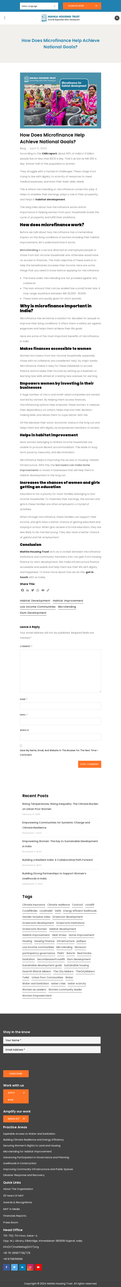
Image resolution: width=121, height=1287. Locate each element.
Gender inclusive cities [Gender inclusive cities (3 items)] (36, 917)
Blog (23, 148)
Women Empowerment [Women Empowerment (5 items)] (37, 995)
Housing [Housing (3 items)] (27, 941)
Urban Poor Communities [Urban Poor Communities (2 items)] (47, 977)
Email (24, 714)
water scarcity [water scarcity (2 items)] (77, 983)
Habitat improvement (68, 601)
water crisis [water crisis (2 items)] (58, 983)
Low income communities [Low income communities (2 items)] (38, 947)
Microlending (67, 607)
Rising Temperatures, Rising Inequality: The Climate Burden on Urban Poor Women (60, 806)
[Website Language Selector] (39, 6)
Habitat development (35, 601)
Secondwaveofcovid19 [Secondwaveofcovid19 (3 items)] (51, 959)
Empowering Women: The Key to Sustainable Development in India (60, 843)
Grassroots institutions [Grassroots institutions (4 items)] (70, 923)
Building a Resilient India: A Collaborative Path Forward (57, 860)
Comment (26, 646)
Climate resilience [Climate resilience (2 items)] (58, 905)
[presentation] (27, 1062)
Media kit (13, 1118)
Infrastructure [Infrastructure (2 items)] (65, 941)
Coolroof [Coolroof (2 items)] (77, 905)
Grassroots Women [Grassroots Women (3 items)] (34, 929)
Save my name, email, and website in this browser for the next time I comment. (59, 752)
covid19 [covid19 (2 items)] (89, 905)
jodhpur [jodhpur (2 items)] (81, 941)
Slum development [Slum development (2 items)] (79, 959)
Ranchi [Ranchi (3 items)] (70, 953)
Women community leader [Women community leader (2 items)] (65, 989)
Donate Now (76, 5)
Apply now (11, 1096)
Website (24, 730)
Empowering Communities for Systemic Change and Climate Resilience (56, 825)
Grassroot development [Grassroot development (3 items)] (67, 917)
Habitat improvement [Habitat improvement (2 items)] (36, 935)
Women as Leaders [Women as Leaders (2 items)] (34, 989)
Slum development (33, 613)
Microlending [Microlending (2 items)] (64, 947)
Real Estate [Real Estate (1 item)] (84, 953)
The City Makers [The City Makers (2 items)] (63, 971)
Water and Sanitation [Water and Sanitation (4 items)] (35, 983)
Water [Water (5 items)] (69, 977)
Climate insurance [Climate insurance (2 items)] (33, 905)
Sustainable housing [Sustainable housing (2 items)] (76, 965)
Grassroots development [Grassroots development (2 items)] (38, 923)
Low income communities (38, 607)
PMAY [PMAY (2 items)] (60, 953)
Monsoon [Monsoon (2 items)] (80, 947)
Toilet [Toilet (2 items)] (25, 977)
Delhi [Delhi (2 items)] (58, 911)
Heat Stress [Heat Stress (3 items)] (59, 935)
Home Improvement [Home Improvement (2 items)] (81, 935)
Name (23, 699)
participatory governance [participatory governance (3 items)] (38, 953)
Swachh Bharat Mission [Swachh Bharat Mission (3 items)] (36, 971)
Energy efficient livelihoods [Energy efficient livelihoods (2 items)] (80, 911)
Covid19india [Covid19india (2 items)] (29, 911)
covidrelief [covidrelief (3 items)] (46, 911)
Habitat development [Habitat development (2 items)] (62, 929)
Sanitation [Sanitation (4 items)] (28, 959)
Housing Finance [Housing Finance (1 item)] (44, 941)
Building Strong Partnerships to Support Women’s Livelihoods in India (54, 876)
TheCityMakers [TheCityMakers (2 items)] (85, 971)
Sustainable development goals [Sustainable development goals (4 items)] (42, 965)
